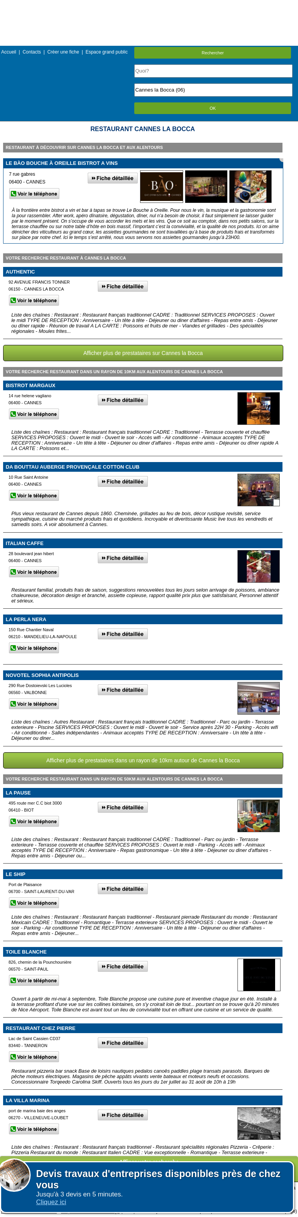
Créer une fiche (63, 52)
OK (213, 108)
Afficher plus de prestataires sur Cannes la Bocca (143, 353)
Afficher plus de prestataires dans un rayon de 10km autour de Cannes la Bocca (143, 760)
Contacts (32, 52)
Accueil (8, 52)
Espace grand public (106, 52)
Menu (149, 6)
